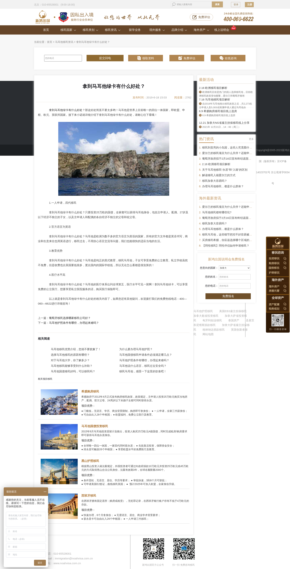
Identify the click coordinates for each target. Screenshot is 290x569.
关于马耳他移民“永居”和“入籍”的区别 (224, 169)
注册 (249, 4)
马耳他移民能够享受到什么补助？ (71, 365)
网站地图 (208, 334)
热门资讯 (206, 139)
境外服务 (157, 29)
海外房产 (201, 29)
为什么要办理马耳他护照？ (136, 349)
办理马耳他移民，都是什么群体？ (223, 186)
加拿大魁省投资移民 (205, 315)
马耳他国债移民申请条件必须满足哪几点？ (145, 354)
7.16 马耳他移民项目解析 (214, 99)
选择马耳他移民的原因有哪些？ (70, 354)
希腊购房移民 (90, 391)
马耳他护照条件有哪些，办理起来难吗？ (74, 322)
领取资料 (148, 58)
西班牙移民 (88, 495)
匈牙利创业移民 (212, 320)
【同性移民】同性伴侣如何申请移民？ (225, 245)
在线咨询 (231, 58)
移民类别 (90, 29)
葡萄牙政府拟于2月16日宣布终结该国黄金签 (229, 158)
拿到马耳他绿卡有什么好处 (65, 110)
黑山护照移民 (90, 460)
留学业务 (135, 29)
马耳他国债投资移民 (94, 426)
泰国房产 (233, 320)
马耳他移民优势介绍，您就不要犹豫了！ (76, 349)
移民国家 (68, 29)
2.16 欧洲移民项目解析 (213, 87)
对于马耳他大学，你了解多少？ (70, 360)
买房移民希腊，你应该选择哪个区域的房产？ (230, 240)
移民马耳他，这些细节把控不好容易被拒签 (228, 234)
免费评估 (204, 17)
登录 (236, 4)
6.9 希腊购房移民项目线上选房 (218, 111)
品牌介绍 (179, 29)
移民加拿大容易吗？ (214, 180)
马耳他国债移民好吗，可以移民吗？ (73, 371)
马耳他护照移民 (203, 311)
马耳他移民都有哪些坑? (216, 212)
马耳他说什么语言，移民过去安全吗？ (142, 365)
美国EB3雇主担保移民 (233, 311)
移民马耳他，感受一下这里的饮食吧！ (142, 371)
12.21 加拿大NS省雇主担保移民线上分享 (224, 122)
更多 (251, 139)
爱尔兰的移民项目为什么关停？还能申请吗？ (230, 153)
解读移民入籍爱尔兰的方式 (218, 175)
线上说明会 (225, 28)
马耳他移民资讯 (64, 41)
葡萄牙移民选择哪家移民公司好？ (70, 318)
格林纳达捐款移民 (214, 329)
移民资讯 (113, 29)
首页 (46, 29)
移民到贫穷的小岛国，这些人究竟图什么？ (228, 147)
